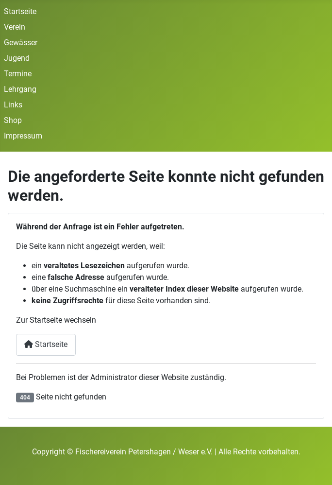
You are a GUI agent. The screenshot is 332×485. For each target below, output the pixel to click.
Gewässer (20, 42)
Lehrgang (20, 89)
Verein (14, 27)
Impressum (23, 135)
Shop (13, 120)
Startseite (20, 11)
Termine (18, 73)
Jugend (17, 58)
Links (13, 104)
